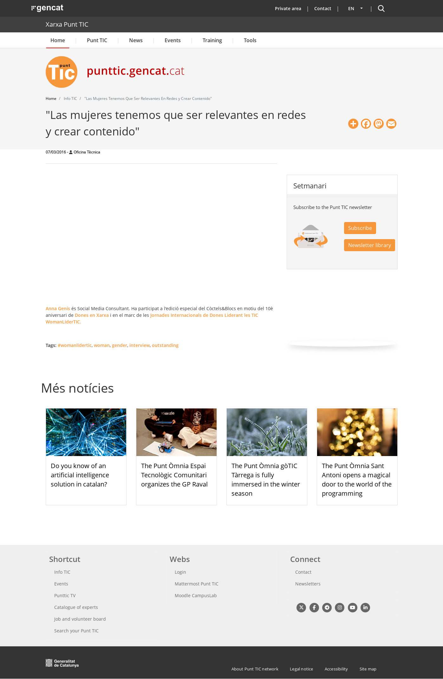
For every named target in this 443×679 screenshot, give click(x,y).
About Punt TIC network (254, 669)
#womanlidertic (75, 345)
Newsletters (308, 584)
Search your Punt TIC (76, 631)
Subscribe (360, 228)
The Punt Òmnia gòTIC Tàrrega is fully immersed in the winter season (265, 479)
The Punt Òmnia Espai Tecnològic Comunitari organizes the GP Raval (174, 474)
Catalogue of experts (76, 607)
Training (212, 40)
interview (139, 345)
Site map (368, 669)
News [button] (136, 40)
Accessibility (336, 669)
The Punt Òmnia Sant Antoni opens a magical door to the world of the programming (357, 479)
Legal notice (301, 669)
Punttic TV (64, 595)
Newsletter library (369, 245)
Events (173, 40)
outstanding (165, 345)
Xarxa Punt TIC (67, 24)
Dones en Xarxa (92, 315)
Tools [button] (250, 40)
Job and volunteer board (80, 619)
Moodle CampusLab (196, 595)
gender (119, 345)
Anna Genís (58, 308)
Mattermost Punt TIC (196, 584)
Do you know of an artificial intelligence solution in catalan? (80, 474)
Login (180, 572)
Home (57, 40)
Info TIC (62, 572)
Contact (322, 8)
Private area (288, 8)
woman (102, 345)
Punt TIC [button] (97, 40)
